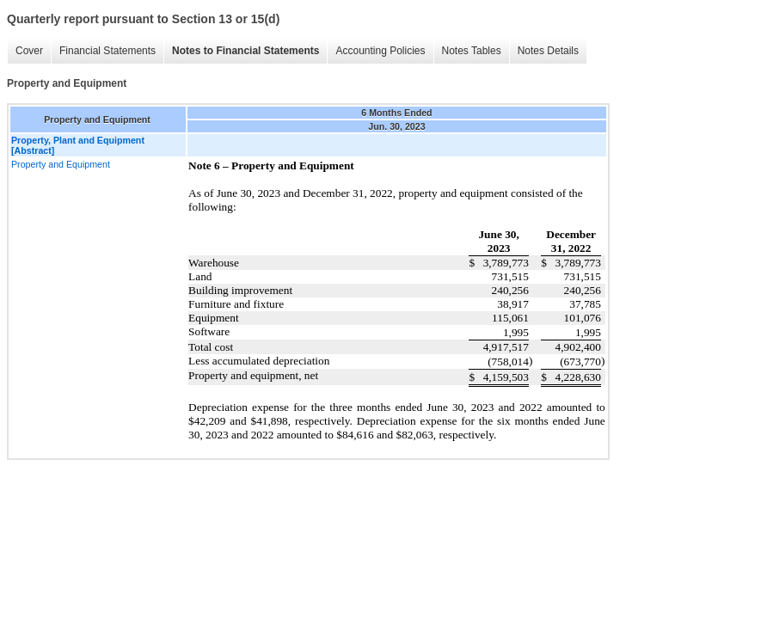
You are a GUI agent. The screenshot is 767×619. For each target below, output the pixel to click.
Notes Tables (471, 51)
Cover (29, 51)
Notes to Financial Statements (245, 51)
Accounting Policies (380, 51)
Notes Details (548, 51)
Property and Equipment (60, 164)
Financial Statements (107, 51)
